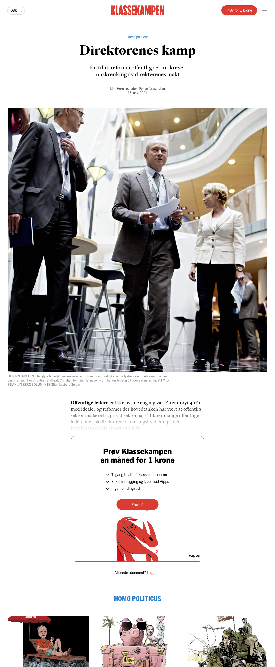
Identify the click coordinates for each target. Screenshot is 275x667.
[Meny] (264, 10)
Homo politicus (137, 36)
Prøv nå (137, 504)
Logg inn (154, 572)
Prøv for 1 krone (239, 10)
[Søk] (16, 10)
